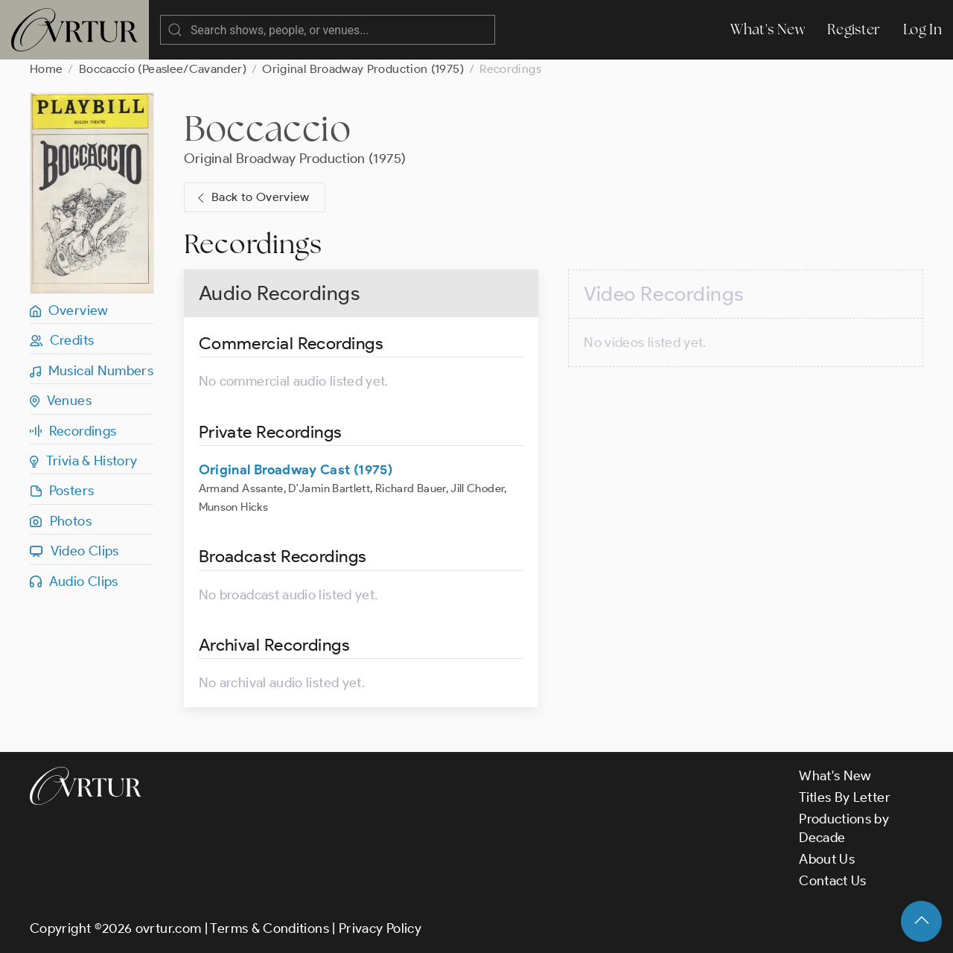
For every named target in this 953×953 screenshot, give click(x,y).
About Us (827, 859)
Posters (62, 490)
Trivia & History (84, 461)
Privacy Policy (380, 928)
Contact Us (833, 881)
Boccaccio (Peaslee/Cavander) (162, 69)
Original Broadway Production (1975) (363, 69)
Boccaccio (267, 128)
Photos (61, 521)
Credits (62, 340)
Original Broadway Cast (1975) (295, 470)
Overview (69, 310)
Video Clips (74, 551)
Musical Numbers (91, 371)
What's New (767, 29)
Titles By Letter (844, 797)
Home (46, 69)
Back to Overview (252, 197)
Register (854, 29)
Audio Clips (74, 581)
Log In (922, 29)
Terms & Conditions (269, 928)
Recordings (73, 431)
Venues (61, 400)
